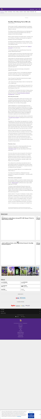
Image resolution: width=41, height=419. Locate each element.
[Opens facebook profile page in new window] (10, 262)
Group (20, 362)
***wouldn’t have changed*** (14, 117)
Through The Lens (20, 333)
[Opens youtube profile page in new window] (30, 266)
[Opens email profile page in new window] (10, 269)
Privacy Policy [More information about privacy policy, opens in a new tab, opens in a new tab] (19, 416)
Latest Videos (20, 318)
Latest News (20, 306)
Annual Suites (20, 365)
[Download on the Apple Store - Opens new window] (17, 401)
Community (20, 382)
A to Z (20, 343)
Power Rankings (20, 314)
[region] (20, 414)
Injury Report (20, 296)
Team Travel (20, 339)
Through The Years (20, 338)
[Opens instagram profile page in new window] (30, 262)
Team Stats (20, 299)
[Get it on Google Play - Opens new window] (23, 402)
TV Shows (20, 326)
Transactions (20, 297)
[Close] (40, 414)
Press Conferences (20, 321)
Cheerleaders (20, 336)
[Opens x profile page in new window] (30, 269)
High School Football (20, 387)
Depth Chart (20, 294)
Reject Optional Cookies (31, 414)
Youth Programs (20, 389)
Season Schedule (20, 372)
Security (20, 353)
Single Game (20, 360)
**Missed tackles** (14, 182)
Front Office (20, 302)
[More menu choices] (39, 9)
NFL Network (20, 324)
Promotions (20, 392)
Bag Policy (20, 345)
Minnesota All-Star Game (20, 377)
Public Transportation (20, 351)
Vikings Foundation (20, 384)
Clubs (20, 368)
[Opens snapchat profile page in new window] (10, 266)
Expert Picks (20, 312)
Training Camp (21, 375)
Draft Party (20, 378)
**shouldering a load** (12, 148)
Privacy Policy (20, 409)
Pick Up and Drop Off (20, 350)
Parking (20, 348)
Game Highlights (20, 323)
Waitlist (21, 363)
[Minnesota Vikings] (20, 405)
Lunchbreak (20, 309)
